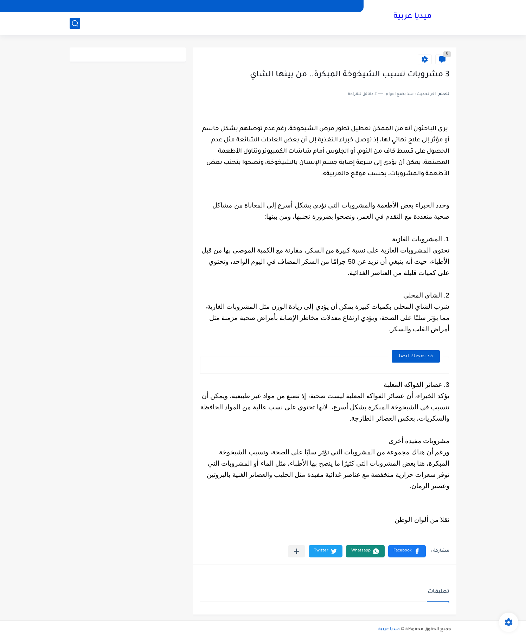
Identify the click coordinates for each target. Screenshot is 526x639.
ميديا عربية (412, 17)
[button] (407, 551)
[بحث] (75, 23)
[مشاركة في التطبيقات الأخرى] (296, 551)
